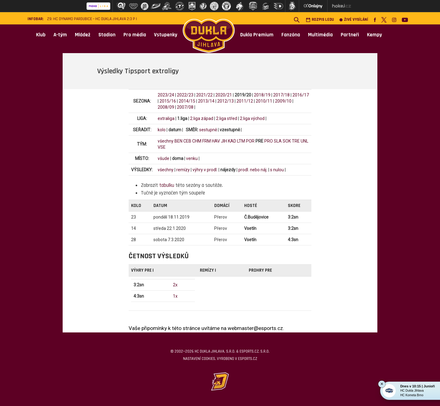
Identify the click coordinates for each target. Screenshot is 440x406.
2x (175, 284)
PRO (268, 141)
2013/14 (206, 101)
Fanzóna (290, 34)
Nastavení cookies (199, 358)
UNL (304, 141)
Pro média (134, 34)
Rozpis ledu (320, 19)
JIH (224, 141)
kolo (162, 129)
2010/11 (264, 101)
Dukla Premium (256, 34)
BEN (178, 141)
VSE (162, 147)
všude (163, 158)
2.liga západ (201, 118)
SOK (287, 141)
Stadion (107, 34)
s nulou (277, 169)
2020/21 (223, 94)
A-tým (60, 34)
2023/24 (166, 94)
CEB (187, 141)
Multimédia (320, 34)
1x (175, 296)
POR (250, 141)
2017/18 (281, 94)
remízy (183, 169)
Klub (41, 34)
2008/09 (166, 107)
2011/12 (245, 101)
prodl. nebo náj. (252, 169)
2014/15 (187, 101)
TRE (296, 141)
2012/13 (225, 101)
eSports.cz (247, 358)
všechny (166, 141)
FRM (206, 141)
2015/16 (168, 101)
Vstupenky (165, 34)
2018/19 (262, 94)
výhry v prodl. (205, 169)
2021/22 (204, 94)
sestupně (208, 129)
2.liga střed (226, 118)
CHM (196, 141)
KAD (232, 141)
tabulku (166, 185)
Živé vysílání (353, 19)
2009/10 (283, 101)
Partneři (350, 34)
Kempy (374, 34)
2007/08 (185, 107)
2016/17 (300, 94)
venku (192, 158)
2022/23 (185, 94)
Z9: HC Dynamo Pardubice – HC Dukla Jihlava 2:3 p (91, 19)
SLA (278, 141)
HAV (216, 141)
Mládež (82, 34)
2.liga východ (252, 118)
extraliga (166, 118)
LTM (241, 141)
